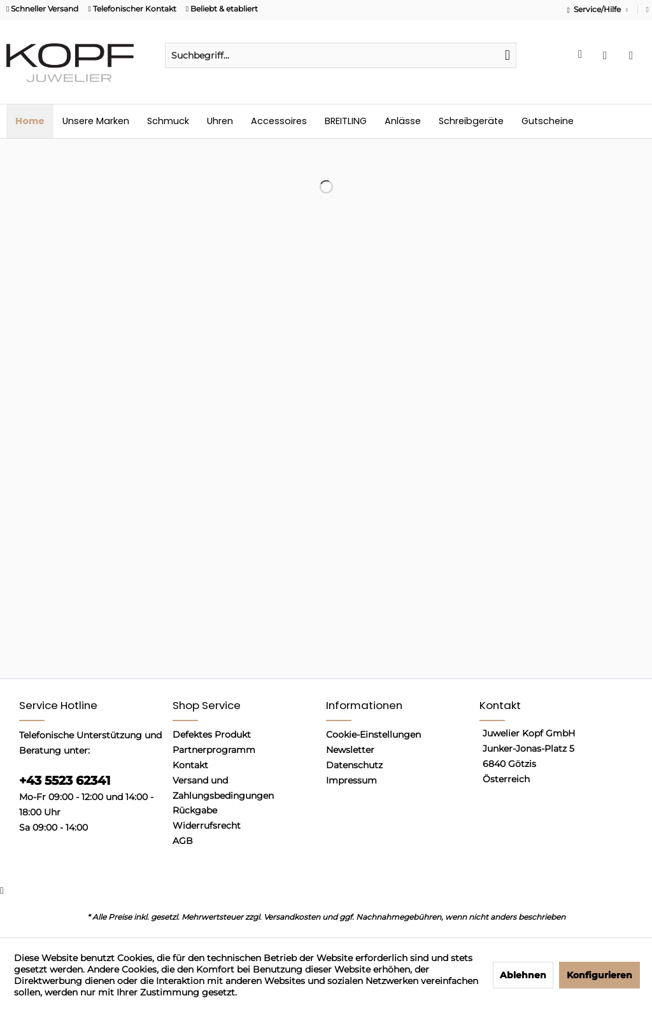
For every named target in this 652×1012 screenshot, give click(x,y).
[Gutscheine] (548, 121)
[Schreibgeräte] (471, 121)
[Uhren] (220, 121)
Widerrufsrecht (207, 825)
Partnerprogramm (214, 749)
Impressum (351, 780)
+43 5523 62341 (64, 780)
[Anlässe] (403, 121)
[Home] (29, 121)
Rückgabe (195, 810)
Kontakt (190, 765)
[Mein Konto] (608, 55)
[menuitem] (340, 55)
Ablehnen (523, 975)
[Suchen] (507, 55)
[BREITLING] (346, 121)
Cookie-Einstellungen (373, 734)
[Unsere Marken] (95, 121)
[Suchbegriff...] (340, 55)
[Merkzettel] (582, 55)
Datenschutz (354, 765)
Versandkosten (292, 917)
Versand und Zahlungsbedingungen (223, 788)
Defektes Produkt (212, 734)
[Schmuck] (168, 121)
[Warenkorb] (634, 55)
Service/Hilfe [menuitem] (595, 9)
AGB (183, 841)
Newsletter (350, 749)
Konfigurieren (599, 975)
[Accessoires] (279, 121)
